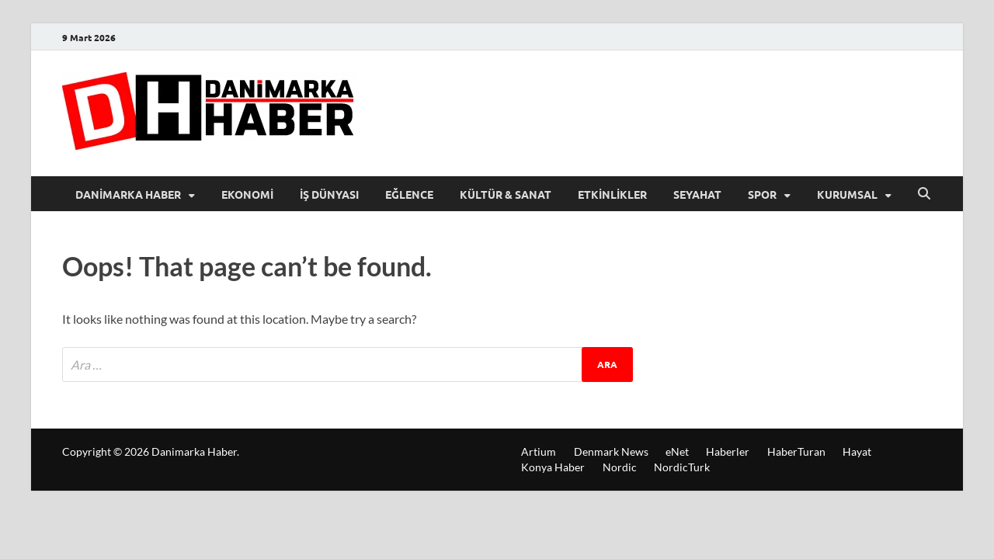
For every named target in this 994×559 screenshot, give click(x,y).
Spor (762, 194)
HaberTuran (796, 451)
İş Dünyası (329, 194)
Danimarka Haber (128, 194)
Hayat (857, 451)
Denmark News (611, 451)
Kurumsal (847, 194)
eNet (677, 451)
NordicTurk (682, 467)
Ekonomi (247, 194)
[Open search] (924, 194)
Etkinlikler (612, 194)
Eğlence (409, 194)
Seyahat (697, 194)
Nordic (620, 467)
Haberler (727, 451)
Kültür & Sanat (505, 194)
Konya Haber (553, 467)
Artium (538, 451)
